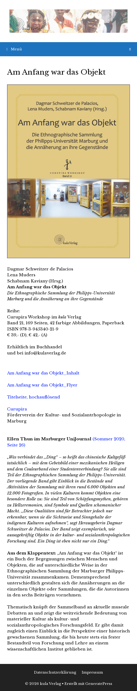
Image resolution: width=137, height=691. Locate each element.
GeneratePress (98, 683)
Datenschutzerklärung (55, 672)
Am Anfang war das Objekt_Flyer (42, 385)
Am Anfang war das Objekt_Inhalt (43, 373)
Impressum (92, 672)
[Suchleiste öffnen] (130, 49)
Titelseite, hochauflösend (33, 397)
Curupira (17, 409)
